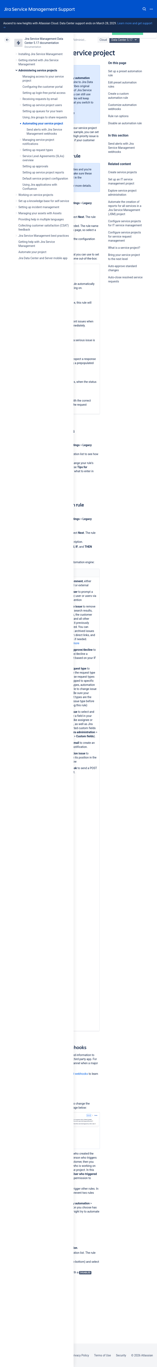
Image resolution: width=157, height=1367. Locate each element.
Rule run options (118, 116)
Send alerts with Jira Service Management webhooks (121, 147)
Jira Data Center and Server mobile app (42, 258)
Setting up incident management (38, 207)
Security (121, 1355)
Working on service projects (35, 195)
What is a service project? (124, 247)
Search (144, 9)
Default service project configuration (45, 178)
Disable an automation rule (125, 123)
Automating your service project (42, 123)
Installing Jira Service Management (40, 54)
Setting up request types (37, 150)
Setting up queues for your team (42, 111)
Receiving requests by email (39, 99)
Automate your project (32, 252)
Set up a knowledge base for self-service (43, 201)
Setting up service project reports (43, 172)
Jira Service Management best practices (43, 235)
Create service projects (122, 172)
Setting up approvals (35, 166)
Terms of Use (102, 1355)
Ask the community (122, 321)
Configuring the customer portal (42, 86)
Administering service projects (37, 70)
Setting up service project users (42, 105)
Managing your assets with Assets (40, 213)
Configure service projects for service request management (124, 236)
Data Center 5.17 (125, 40)
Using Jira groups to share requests (44, 117)
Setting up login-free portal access (43, 92)
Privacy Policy (80, 1355)
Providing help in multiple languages (41, 219)
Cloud (103, 39)
